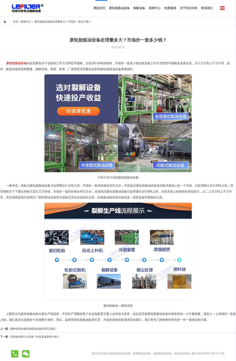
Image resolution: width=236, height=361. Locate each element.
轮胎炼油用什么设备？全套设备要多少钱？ (35, 336)
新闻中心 (154, 8)
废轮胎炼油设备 (119, 8)
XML (222, 353)
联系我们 (207, 8)
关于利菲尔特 (188, 8)
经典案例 (170, 8)
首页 (15, 21)
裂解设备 (139, 8)
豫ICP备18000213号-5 (205, 353)
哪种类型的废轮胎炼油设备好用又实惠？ (34, 328)
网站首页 (99, 8)
